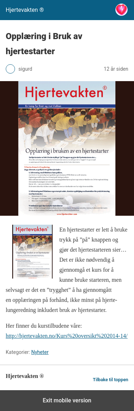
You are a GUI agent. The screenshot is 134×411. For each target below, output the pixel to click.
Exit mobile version (67, 400)
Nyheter (40, 352)
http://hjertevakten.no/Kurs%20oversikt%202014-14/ (67, 336)
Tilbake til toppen (110, 379)
